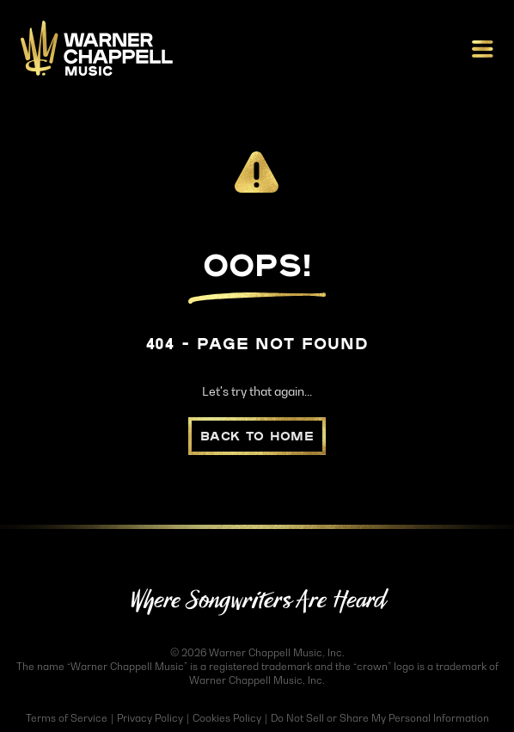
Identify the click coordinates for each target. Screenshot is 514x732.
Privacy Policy (150, 717)
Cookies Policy (227, 717)
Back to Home (257, 435)
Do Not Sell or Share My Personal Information (380, 717)
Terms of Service (66, 717)
